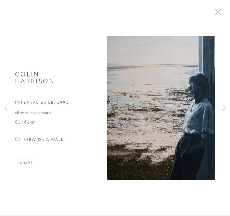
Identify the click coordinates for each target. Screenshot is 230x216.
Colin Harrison (35, 78)
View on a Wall (39, 141)
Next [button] (224, 108)
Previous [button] (6, 108)
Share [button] (26, 164)
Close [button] (216, 13)
